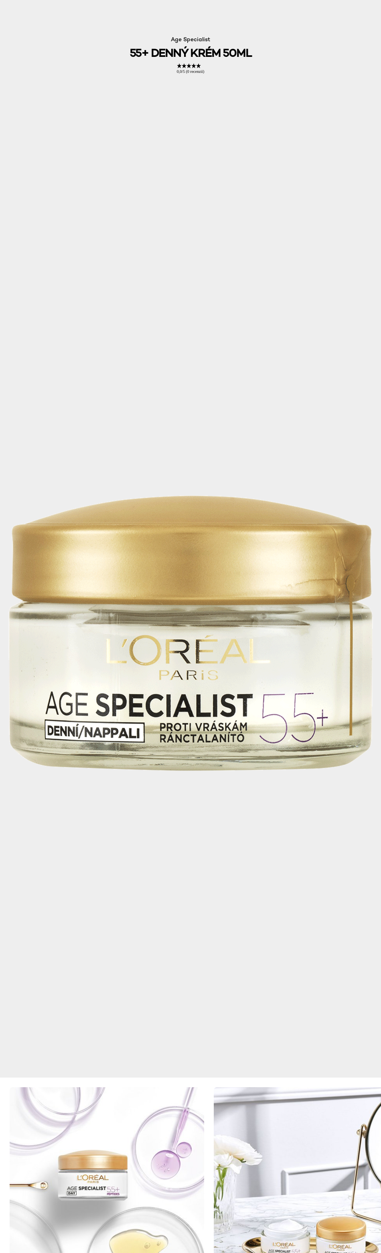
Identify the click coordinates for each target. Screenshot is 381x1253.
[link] (191, 68)
